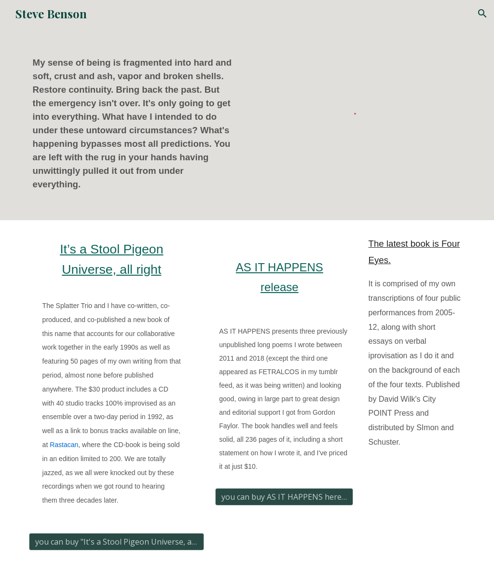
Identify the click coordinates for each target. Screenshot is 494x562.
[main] (135, 124)
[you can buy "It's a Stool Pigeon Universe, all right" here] (116, 542)
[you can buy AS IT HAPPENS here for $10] (284, 497)
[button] (482, 13)
